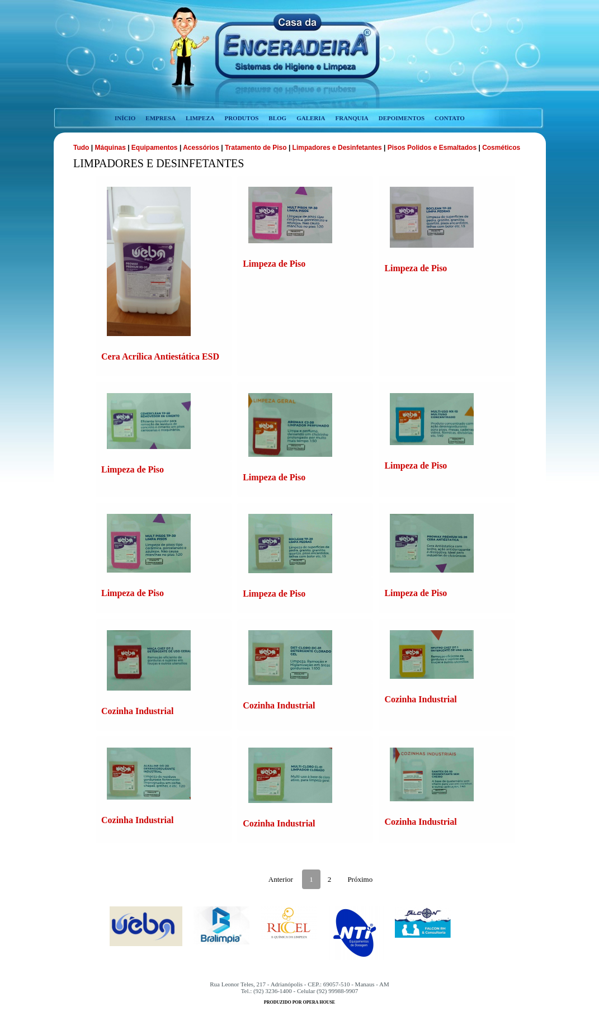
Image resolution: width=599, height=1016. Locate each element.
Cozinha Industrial (137, 711)
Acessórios (201, 148)
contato (450, 118)
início (125, 118)
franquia (351, 118)
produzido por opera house (299, 1002)
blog (277, 118)
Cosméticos (501, 148)
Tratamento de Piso (256, 148)
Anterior (280, 879)
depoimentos (402, 118)
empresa (160, 118)
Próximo (359, 879)
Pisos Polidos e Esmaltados (432, 148)
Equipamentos (154, 148)
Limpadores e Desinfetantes (337, 148)
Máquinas (111, 148)
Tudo (82, 148)
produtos (241, 118)
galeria (310, 118)
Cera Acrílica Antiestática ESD (160, 356)
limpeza (200, 118)
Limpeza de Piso (274, 263)
